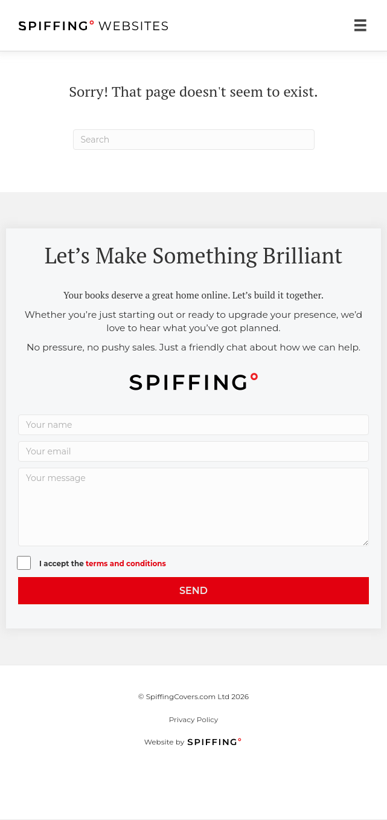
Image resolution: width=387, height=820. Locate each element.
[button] (193, 590)
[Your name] (193, 425)
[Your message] (193, 507)
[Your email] (193, 451)
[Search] (194, 139)
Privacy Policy (194, 719)
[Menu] (360, 25)
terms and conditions (126, 563)
